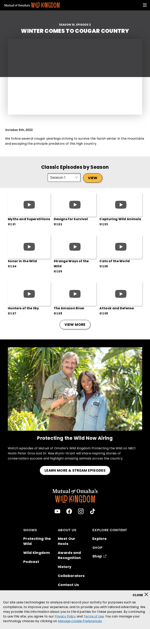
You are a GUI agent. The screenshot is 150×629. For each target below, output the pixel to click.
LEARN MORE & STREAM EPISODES (75, 470)
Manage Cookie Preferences (80, 621)
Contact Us (68, 584)
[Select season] (64, 177)
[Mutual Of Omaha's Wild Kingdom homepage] (32, 5)
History (64, 566)
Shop (97, 556)
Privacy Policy (65, 616)
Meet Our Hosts (66, 541)
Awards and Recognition (69, 555)
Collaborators (71, 575)
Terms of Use (94, 616)
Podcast (31, 561)
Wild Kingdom (36, 552)
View (92, 177)
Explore (99, 538)
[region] (75, 609)
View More (74, 324)
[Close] (141, 593)
